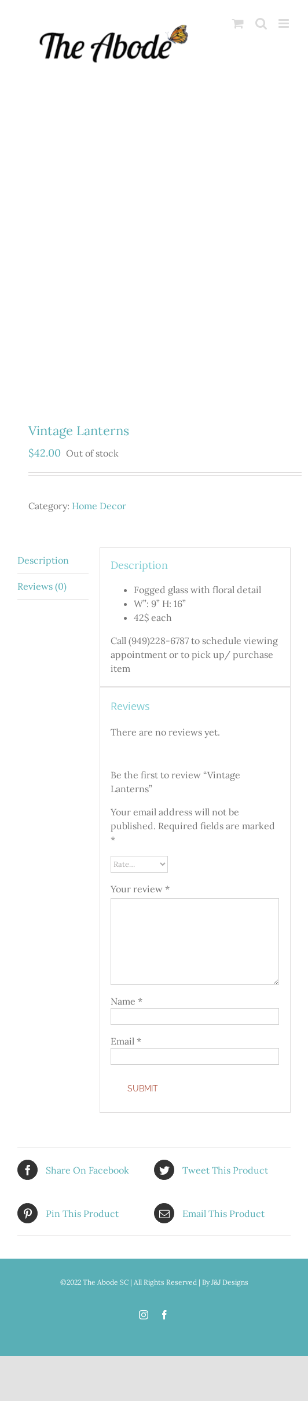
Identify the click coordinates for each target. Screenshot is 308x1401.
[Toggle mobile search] (261, 23)
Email (126, 1041)
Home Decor (99, 506)
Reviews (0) (42, 586)
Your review (140, 889)
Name (126, 1001)
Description (43, 560)
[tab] (53, 560)
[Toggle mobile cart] (238, 23)
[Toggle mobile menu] (284, 23)
